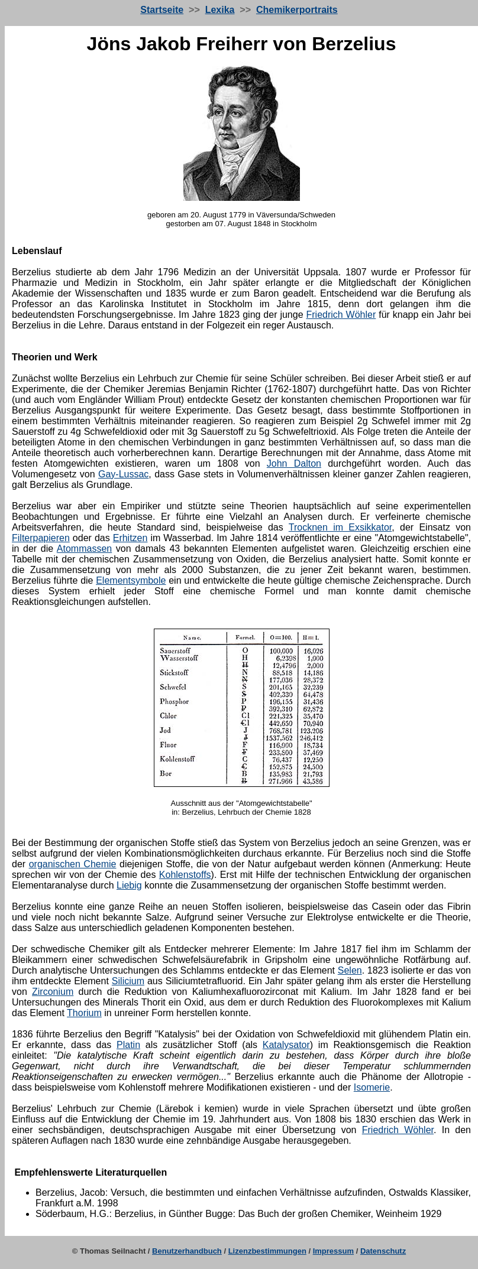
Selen (350, 970)
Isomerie (372, 1087)
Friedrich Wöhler (341, 315)
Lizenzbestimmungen (267, 1251)
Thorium (84, 1013)
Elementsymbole (131, 580)
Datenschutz (383, 1251)
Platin (128, 1045)
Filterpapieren (41, 538)
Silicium (128, 981)
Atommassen (84, 549)
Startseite (161, 10)
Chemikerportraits (297, 10)
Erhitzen (130, 538)
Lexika (220, 10)
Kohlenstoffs (185, 875)
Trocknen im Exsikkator (340, 527)
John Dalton (294, 463)
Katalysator (286, 1045)
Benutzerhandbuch (187, 1251)
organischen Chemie (73, 864)
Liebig (129, 885)
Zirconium (52, 992)
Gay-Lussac (123, 474)
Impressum (333, 1251)
